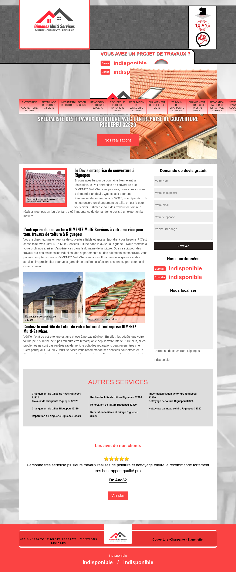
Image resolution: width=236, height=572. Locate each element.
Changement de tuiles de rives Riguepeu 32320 (56, 395)
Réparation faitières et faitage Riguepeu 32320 (114, 413)
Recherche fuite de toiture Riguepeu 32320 (116, 396)
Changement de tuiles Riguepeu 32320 (55, 408)
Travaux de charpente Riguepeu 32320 (55, 400)
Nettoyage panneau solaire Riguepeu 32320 (175, 408)
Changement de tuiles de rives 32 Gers (197, 106)
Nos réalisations (118, 140)
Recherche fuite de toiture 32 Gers (117, 106)
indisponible (127, 62)
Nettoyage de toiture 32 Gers (49, 105)
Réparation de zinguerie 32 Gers (136, 106)
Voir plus (117, 495)
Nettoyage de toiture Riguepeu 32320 (171, 400)
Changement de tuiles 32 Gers (157, 105)
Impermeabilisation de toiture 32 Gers (73, 103)
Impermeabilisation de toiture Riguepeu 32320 (172, 395)
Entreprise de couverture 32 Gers (29, 106)
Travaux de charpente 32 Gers (177, 106)
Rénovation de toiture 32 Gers (97, 105)
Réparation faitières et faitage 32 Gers (217, 106)
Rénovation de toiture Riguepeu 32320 (113, 404)
